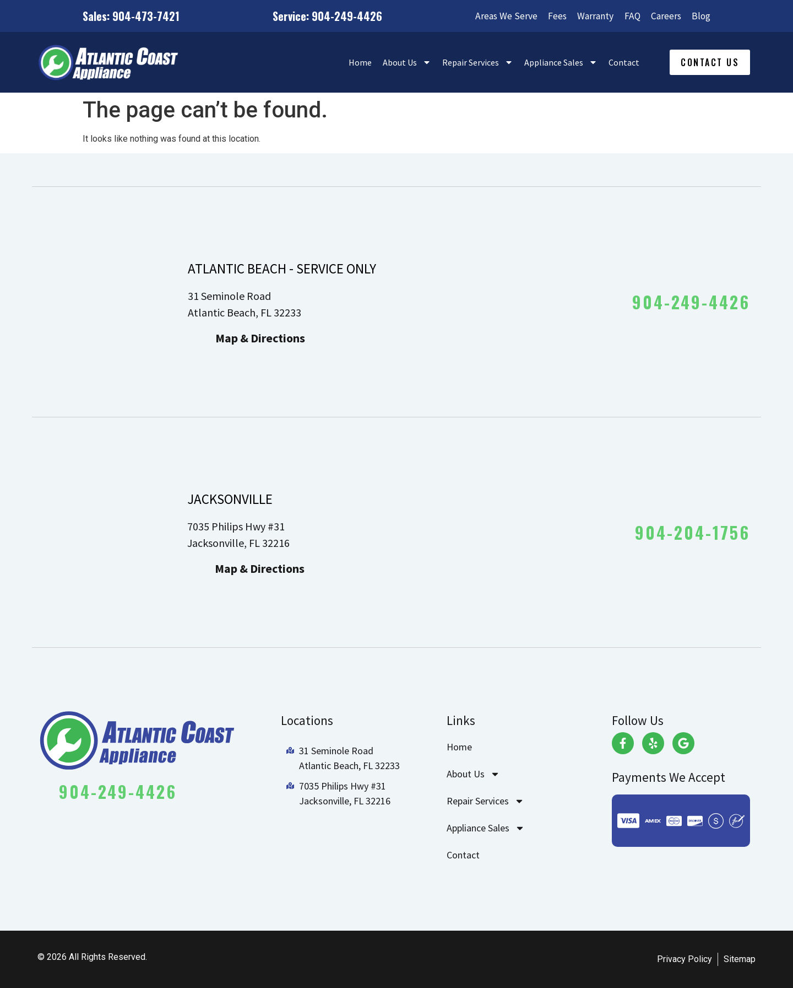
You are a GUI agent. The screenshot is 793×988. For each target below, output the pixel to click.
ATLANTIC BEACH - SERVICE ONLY (282, 268)
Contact (624, 62)
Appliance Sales (561, 62)
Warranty (591, 16)
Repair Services (477, 62)
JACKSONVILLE (230, 499)
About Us (407, 62)
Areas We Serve (500, 16)
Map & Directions (260, 338)
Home (360, 62)
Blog (700, 16)
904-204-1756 (692, 532)
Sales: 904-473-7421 (131, 16)
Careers (664, 16)
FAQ (629, 16)
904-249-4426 (691, 301)
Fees (552, 16)
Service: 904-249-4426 (324, 16)
